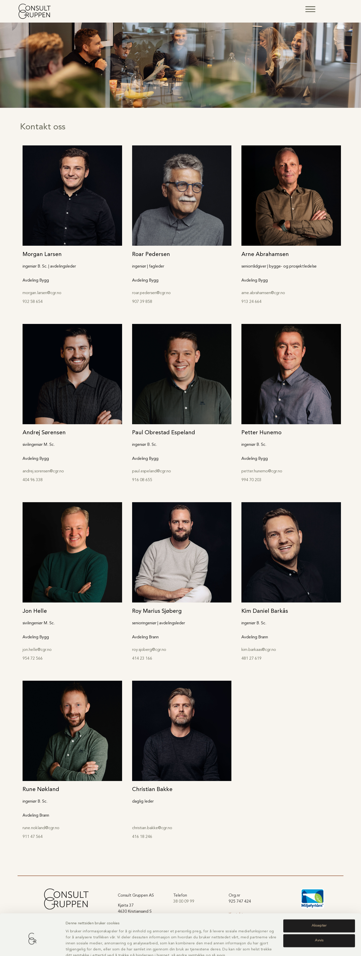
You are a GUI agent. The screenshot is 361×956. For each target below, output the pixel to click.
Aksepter (319, 902)
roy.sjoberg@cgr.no (149, 650)
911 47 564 (33, 837)
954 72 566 (33, 659)
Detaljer (72, 946)
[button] (310, 9)
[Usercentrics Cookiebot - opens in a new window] (32, 946)
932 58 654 (33, 302)
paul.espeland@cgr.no (151, 471)
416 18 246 (142, 837)
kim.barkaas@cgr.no (258, 650)
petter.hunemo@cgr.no (261, 471)
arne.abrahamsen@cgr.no (263, 293)
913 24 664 (251, 302)
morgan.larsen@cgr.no (42, 293)
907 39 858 (142, 302)
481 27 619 (251, 659)
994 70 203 (251, 480)
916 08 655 (142, 480)
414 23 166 (142, 659)
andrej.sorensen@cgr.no (43, 471)
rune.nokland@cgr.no (41, 828)
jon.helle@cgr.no (37, 650)
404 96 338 (33, 480)
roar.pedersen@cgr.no (151, 293)
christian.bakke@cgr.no (152, 828)
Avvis (319, 917)
